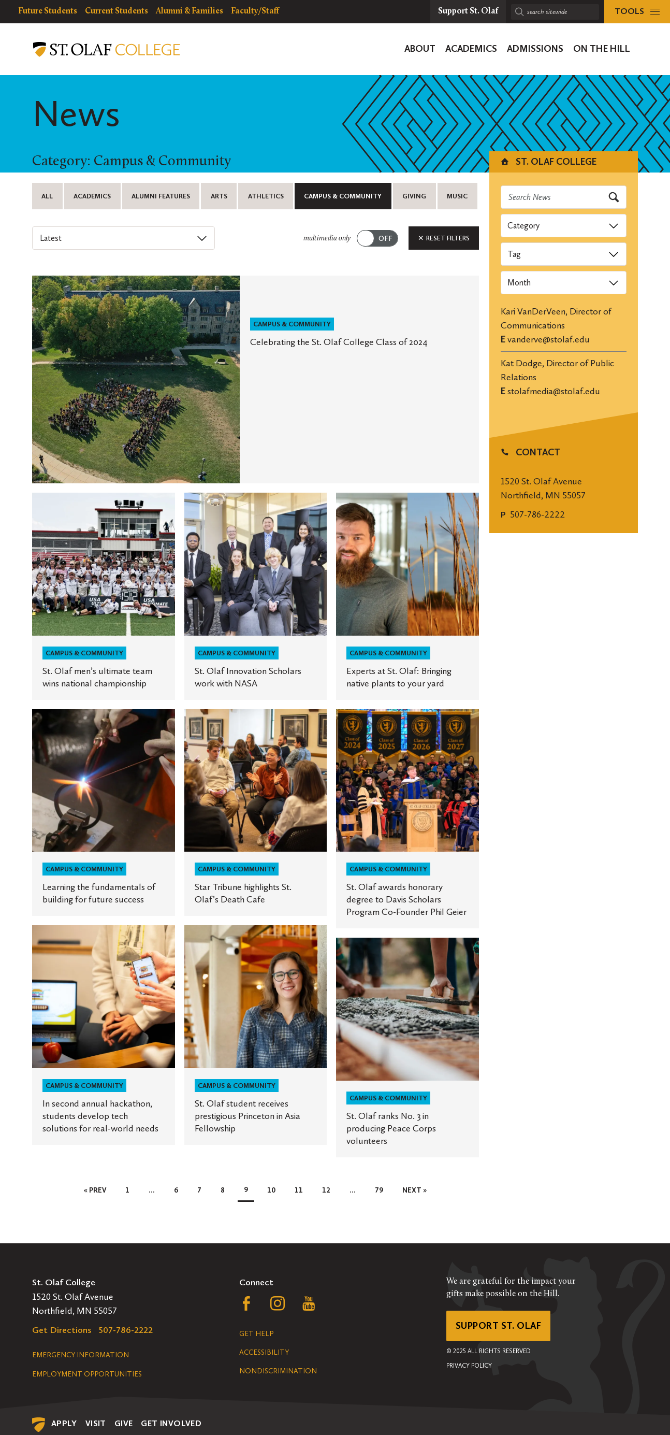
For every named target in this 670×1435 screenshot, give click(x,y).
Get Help (256, 1333)
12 (326, 1190)
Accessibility (264, 1352)
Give (123, 1423)
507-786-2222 (537, 514)
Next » (414, 1190)
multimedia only (327, 238)
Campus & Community (343, 196)
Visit (95, 1423)
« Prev (95, 1190)
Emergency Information (80, 1355)
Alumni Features (161, 196)
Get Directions (62, 1330)
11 (299, 1190)
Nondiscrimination (278, 1371)
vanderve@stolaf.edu (548, 339)
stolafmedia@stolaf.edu (553, 391)
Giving (414, 196)
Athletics (266, 196)
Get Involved (171, 1423)
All (47, 196)
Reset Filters (444, 238)
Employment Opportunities (87, 1374)
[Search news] (564, 197)
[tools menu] (637, 11)
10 (271, 1190)
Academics (92, 196)
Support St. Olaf (498, 1325)
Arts (219, 196)
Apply (64, 1423)
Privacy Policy (469, 1365)
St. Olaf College (548, 161)
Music (457, 196)
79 (379, 1190)
